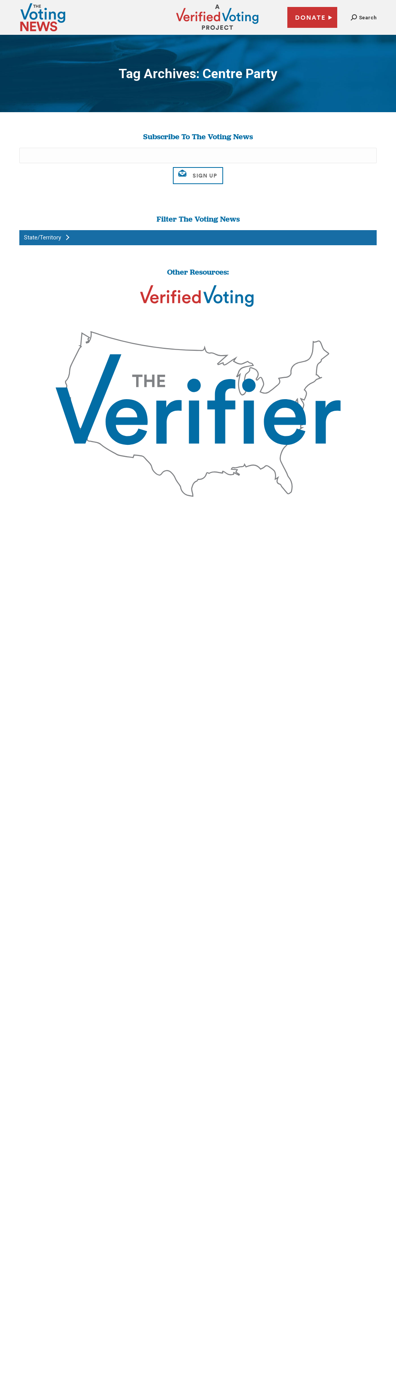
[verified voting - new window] (217, 31)
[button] (364, 17)
